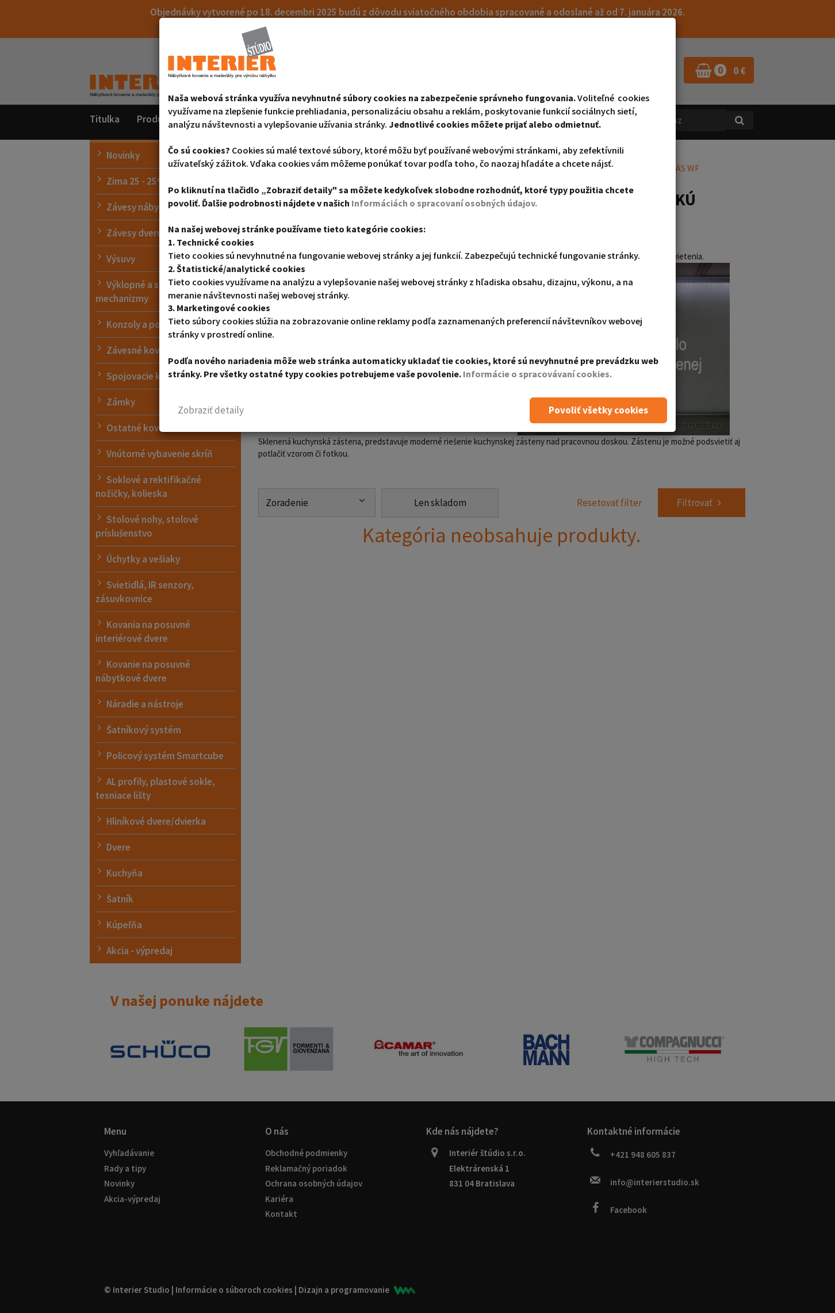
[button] (211, 410)
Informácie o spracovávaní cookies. (537, 374)
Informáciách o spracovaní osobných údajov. (444, 203)
